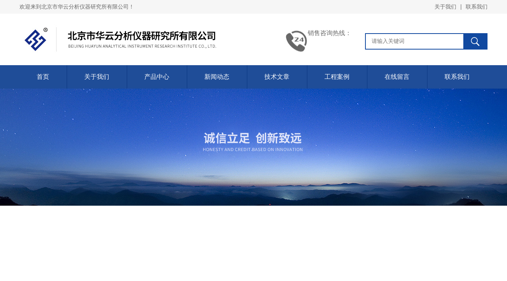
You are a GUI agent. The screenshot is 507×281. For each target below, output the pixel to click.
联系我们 (477, 7)
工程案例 (336, 76)
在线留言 (397, 76)
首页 (43, 76)
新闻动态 (216, 76)
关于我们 (445, 7)
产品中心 (156, 76)
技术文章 (276, 76)
